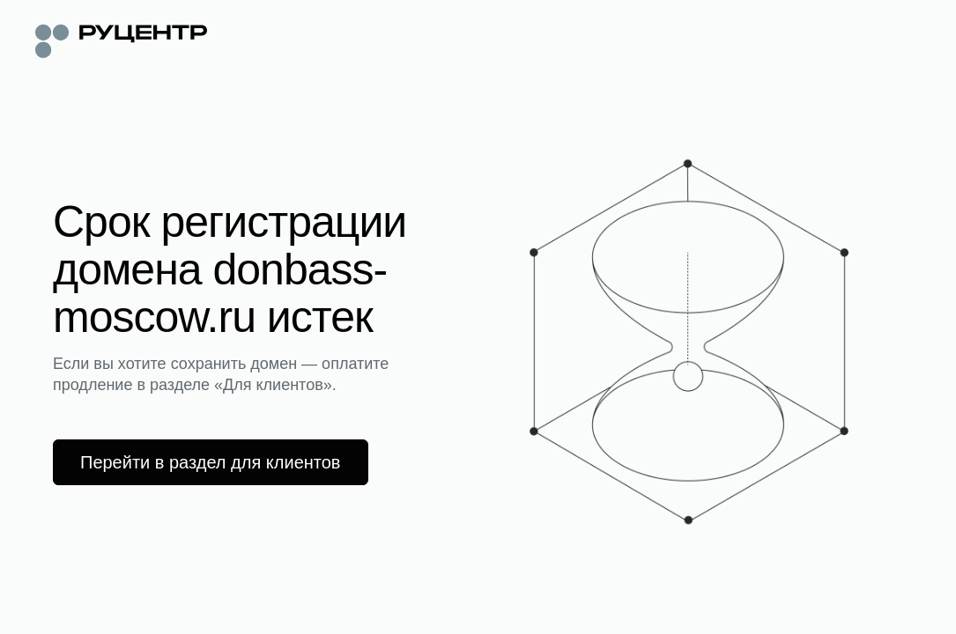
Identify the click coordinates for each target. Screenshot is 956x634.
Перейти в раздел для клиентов (210, 462)
